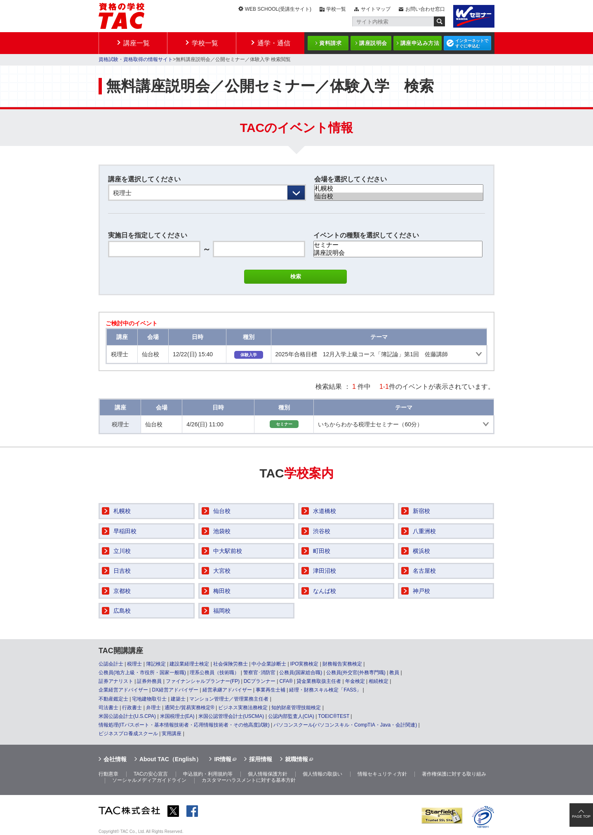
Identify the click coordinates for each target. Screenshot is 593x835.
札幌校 (399, 189)
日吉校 (122, 570)
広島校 (122, 610)
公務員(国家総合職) (300, 672)
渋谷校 (321, 531)
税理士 (134, 664)
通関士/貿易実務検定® (189, 707)
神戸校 (421, 591)
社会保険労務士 (230, 664)
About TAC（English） (170, 759)
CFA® (285, 681)
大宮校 (222, 570)
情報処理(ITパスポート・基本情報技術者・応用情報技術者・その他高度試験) (184, 725)
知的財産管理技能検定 (296, 707)
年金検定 (355, 681)
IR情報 (222, 759)
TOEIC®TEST (333, 716)
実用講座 (171, 733)
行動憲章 (108, 774)
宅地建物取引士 (149, 699)
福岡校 (222, 610)
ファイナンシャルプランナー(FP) (203, 681)
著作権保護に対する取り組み (454, 774)
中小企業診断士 (269, 664)
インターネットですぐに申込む (471, 43)
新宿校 (421, 511)
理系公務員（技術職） (214, 672)
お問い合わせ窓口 (425, 9)
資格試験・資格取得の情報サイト (136, 59)
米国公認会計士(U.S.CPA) (127, 716)
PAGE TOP (581, 816)
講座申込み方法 (420, 43)
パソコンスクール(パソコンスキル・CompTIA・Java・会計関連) (345, 725)
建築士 (178, 699)
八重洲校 (424, 531)
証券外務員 (149, 681)
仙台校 (399, 196)
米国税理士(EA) (177, 716)
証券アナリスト (116, 681)
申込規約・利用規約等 (208, 774)
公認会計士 (111, 664)
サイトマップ (376, 9)
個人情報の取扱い (322, 774)
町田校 (321, 551)
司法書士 (108, 707)
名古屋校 (424, 570)
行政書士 (132, 707)
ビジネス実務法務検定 (243, 707)
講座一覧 (136, 43)
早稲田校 (124, 531)
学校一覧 (336, 9)
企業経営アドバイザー (123, 690)
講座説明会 (373, 43)
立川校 (122, 551)
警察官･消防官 (259, 672)
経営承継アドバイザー (227, 690)
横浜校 (421, 551)
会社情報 (115, 759)
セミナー (398, 245)
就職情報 (296, 759)
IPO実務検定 (304, 664)
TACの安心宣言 (151, 774)
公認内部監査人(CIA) (291, 716)
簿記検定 (156, 664)
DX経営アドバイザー (175, 690)
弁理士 (153, 707)
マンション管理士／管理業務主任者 (228, 699)
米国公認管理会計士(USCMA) (231, 716)
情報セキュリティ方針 (382, 774)
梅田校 (222, 591)
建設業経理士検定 (189, 664)
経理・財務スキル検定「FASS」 (325, 690)
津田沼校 (324, 570)
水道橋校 (324, 511)
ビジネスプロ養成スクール (128, 733)
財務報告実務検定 (342, 664)
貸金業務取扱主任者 (318, 681)
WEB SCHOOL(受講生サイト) (278, 9)
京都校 (122, 591)
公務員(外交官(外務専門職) (356, 672)
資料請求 (330, 43)
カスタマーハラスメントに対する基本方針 (249, 780)
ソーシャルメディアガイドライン (149, 780)
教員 (394, 672)
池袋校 (222, 531)
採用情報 (260, 759)
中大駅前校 (227, 551)
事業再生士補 (270, 690)
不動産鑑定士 (113, 699)
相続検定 (378, 681)
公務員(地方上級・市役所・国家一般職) (142, 672)
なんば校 (324, 591)
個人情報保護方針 (267, 774)
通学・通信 (273, 43)
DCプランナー (259, 681)
